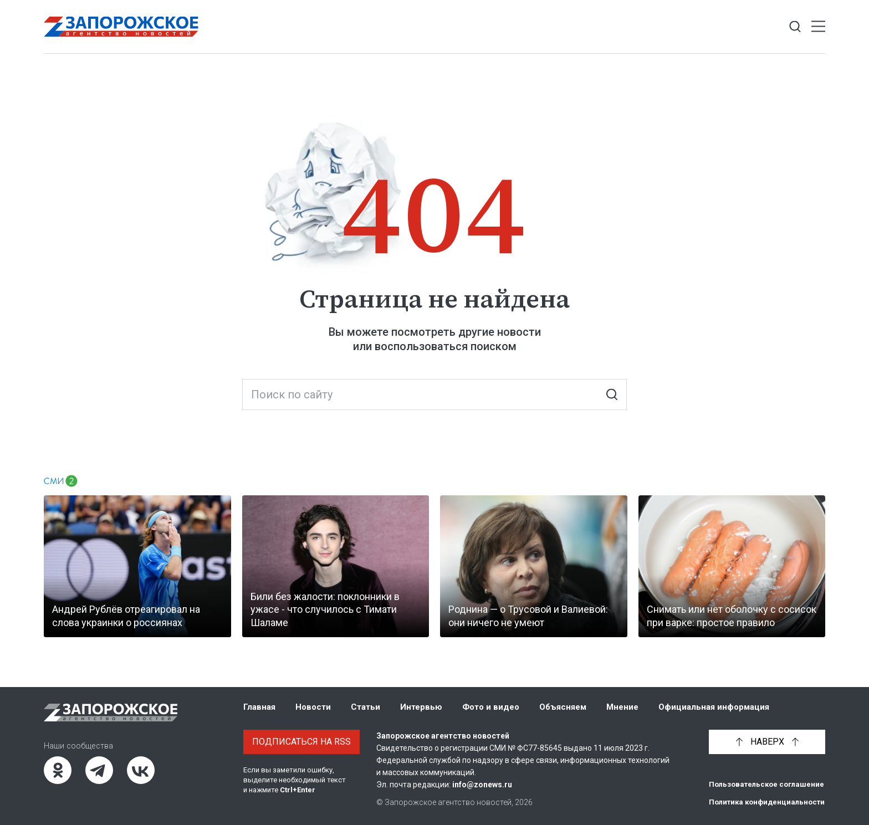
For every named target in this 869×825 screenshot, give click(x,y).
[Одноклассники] (57, 770)
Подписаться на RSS (301, 741)
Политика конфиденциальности (767, 802)
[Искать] (611, 394)
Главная (259, 707)
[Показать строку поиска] (795, 27)
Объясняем (562, 707)
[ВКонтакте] (141, 770)
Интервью (421, 707)
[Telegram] (99, 770)
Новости (313, 707)
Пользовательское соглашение (766, 784)
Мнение (622, 707)
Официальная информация (713, 707)
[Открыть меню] (818, 27)
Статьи (365, 707)
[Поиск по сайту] (434, 394)
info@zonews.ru (482, 784)
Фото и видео (490, 707)
